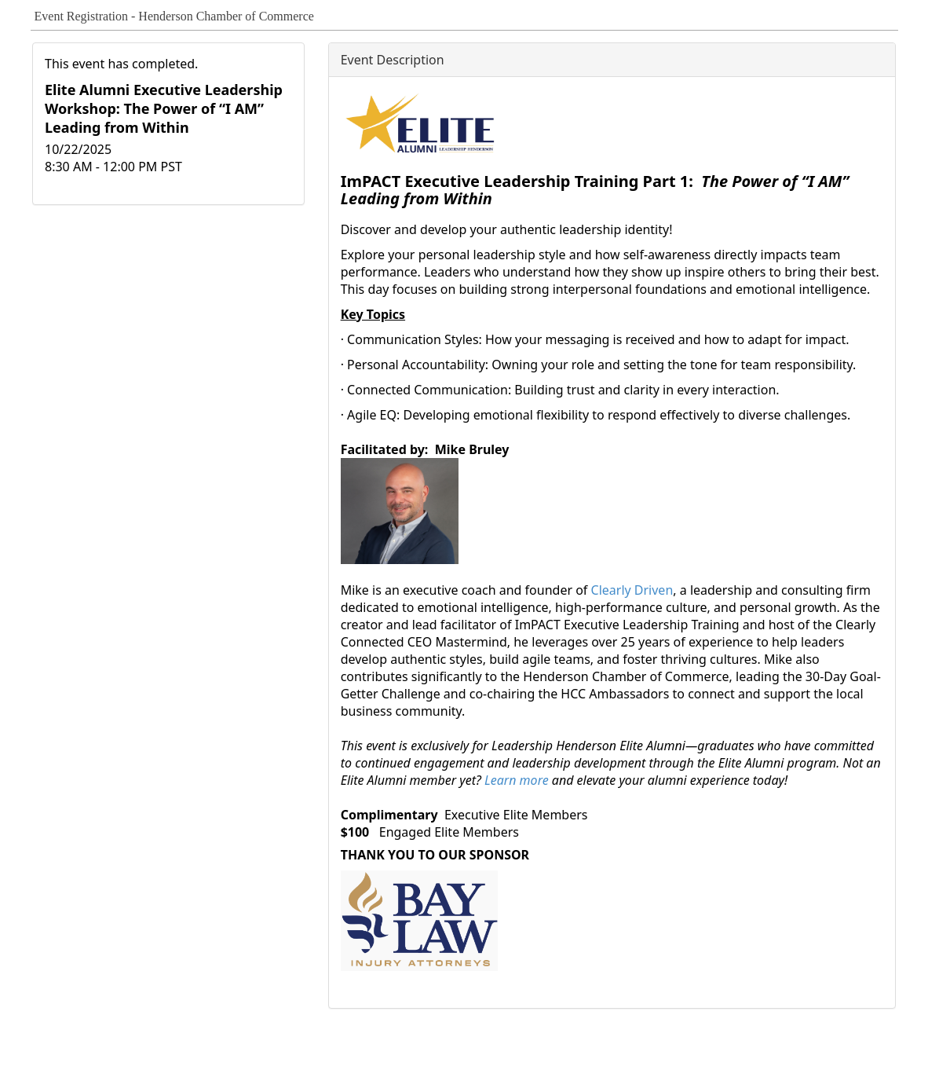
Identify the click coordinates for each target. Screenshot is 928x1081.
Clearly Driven (632, 590)
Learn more (518, 780)
